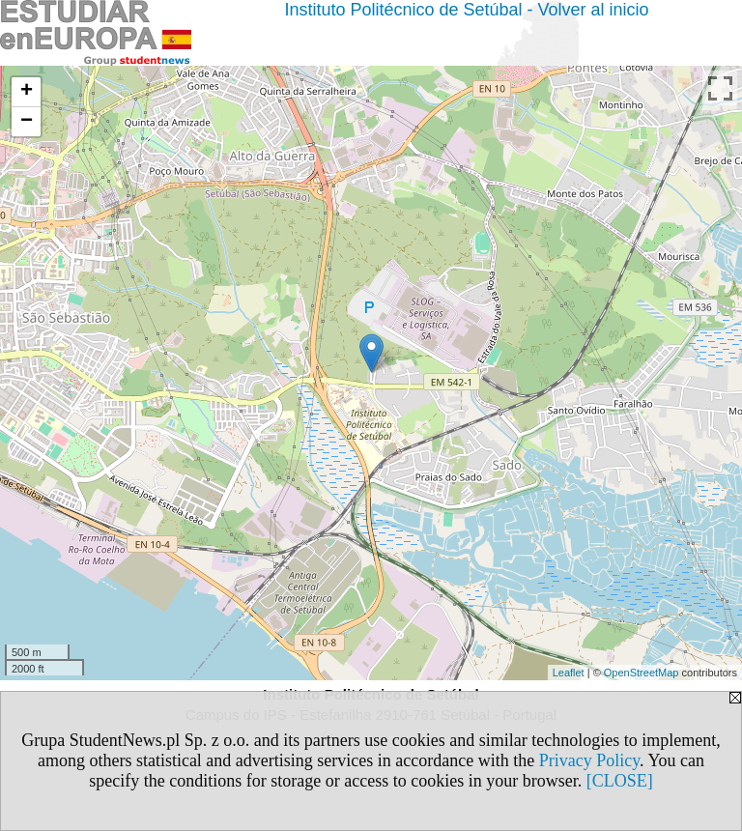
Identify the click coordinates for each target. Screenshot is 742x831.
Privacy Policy (589, 760)
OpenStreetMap (641, 672)
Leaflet (569, 672)
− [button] (26, 121)
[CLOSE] (619, 780)
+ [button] (26, 91)
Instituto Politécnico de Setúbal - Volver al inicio (466, 9)
